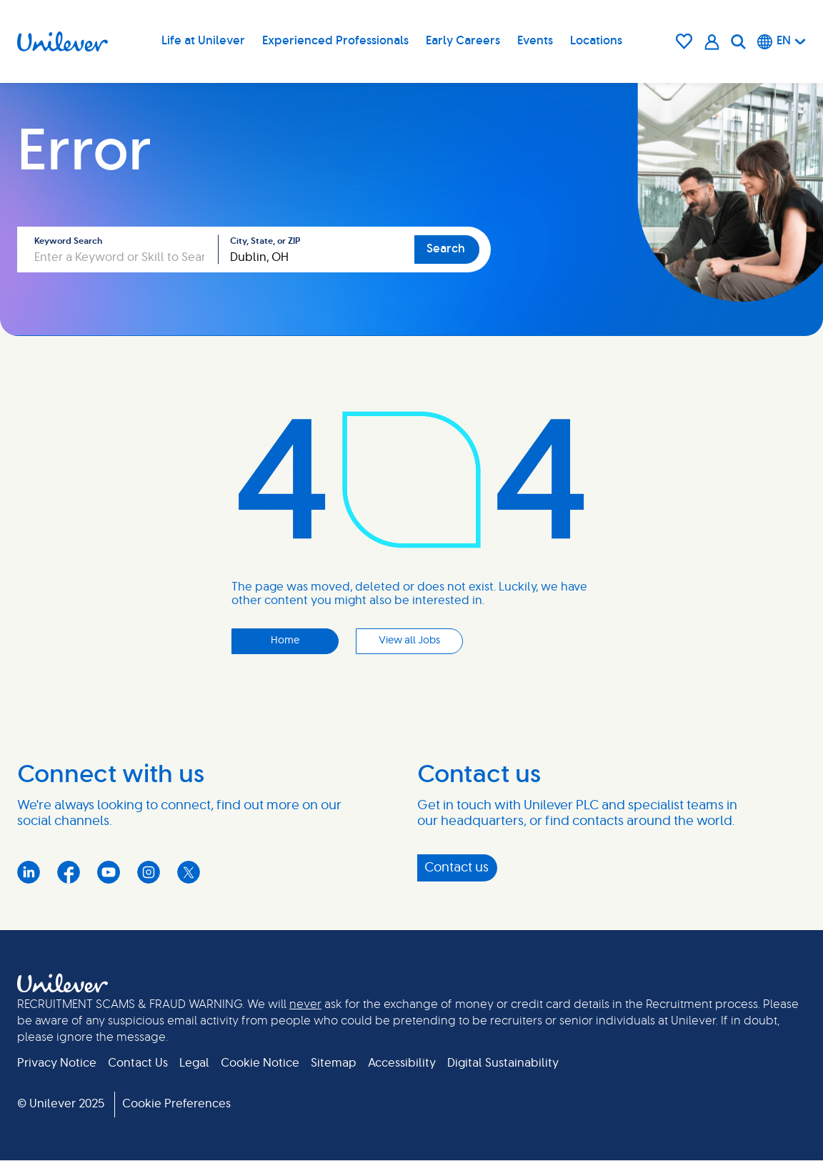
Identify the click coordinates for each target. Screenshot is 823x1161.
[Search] (738, 41)
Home (285, 641)
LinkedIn (28, 872)
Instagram (148, 872)
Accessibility (402, 1063)
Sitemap (333, 1063)
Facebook (68, 872)
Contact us (456, 867)
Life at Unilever (203, 40)
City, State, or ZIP (265, 241)
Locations (596, 40)
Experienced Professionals (335, 40)
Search (446, 249)
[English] (781, 41)
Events (535, 40)
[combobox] (316, 249)
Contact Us (138, 1063)
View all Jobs (409, 641)
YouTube (108, 872)
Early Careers (463, 40)
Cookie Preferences (176, 1104)
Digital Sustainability (503, 1063)
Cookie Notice (260, 1063)
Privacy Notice (56, 1063)
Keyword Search (68, 241)
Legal (194, 1063)
